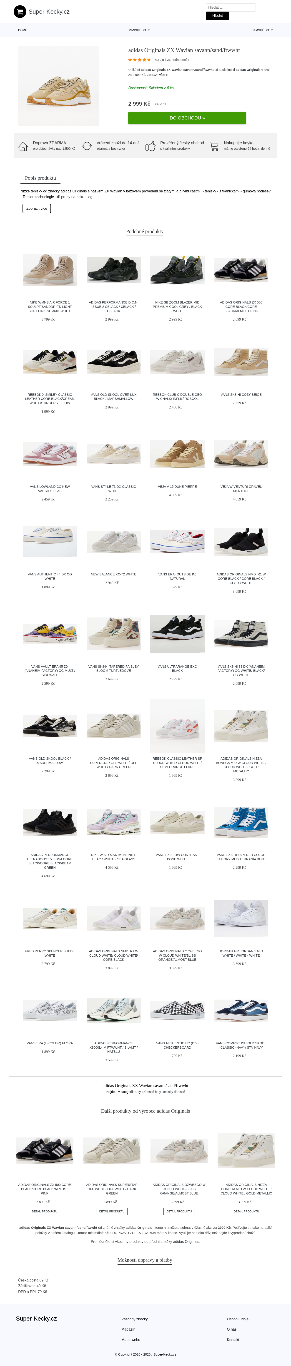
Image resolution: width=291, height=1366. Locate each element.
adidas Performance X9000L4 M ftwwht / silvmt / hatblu (114, 1047)
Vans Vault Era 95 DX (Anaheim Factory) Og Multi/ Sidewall (50, 671)
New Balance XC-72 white (113, 574)
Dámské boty (262, 30)
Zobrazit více (36, 208)
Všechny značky (134, 1319)
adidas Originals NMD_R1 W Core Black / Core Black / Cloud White (241, 578)
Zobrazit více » (157, 81)
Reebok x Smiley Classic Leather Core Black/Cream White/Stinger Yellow (50, 399)
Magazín (128, 1329)
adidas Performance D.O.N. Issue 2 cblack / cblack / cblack (113, 307)
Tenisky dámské (174, 1092)
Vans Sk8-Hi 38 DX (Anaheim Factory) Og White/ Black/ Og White (241, 671)
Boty (138, 1092)
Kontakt (233, 1340)
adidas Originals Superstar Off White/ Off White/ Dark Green (113, 763)
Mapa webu (130, 1340)
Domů (22, 30)
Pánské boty (139, 30)
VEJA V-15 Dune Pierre (177, 486)
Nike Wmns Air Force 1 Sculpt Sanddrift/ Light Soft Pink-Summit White (50, 307)
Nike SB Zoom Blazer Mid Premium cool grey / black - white (177, 307)
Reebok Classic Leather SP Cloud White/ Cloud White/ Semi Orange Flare (177, 763)
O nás (232, 1329)
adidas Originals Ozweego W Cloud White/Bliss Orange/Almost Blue (177, 955)
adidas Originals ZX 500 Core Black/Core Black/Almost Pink (241, 307)
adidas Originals (248, 76)
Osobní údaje (237, 1319)
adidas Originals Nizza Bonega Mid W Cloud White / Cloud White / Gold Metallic (246, 1189)
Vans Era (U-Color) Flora (50, 1043)
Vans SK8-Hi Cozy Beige (241, 394)
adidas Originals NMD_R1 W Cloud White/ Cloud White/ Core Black (113, 955)
